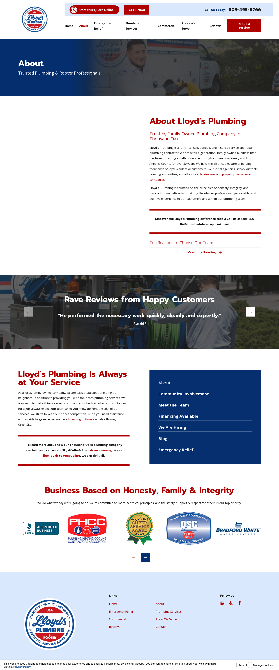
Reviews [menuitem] (215, 26)
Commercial (117, 619)
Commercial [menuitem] (167, 26)
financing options (74, 419)
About (160, 604)
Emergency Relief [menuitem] (102, 26)
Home (113, 604)
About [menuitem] (83, 26)
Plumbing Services (169, 611)
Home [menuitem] (69, 26)
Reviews (114, 627)
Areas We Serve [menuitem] (188, 26)
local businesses (204, 174)
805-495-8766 (245, 10)
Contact (161, 627)
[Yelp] (231, 603)
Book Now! (137, 10)
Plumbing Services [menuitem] (132, 26)
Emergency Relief (121, 611)
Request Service (244, 26)
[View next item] (250, 311)
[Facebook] (240, 603)
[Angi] (248, 603)
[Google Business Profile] (222, 603)
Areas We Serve (166, 619)
